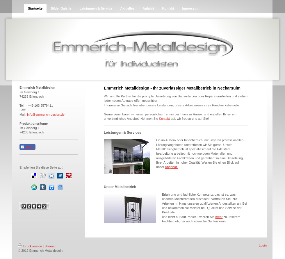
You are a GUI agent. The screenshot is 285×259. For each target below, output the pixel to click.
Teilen (27, 147)
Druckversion (30, 246)
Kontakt (164, 118)
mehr (218, 217)
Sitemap (50, 246)
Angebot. (171, 167)
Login (263, 245)
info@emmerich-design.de (46, 114)
